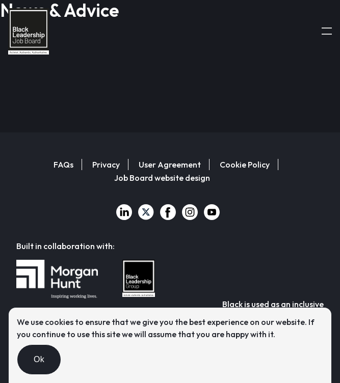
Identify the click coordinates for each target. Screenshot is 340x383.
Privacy (106, 164)
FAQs (63, 164)
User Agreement (170, 164)
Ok (39, 359)
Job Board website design (162, 178)
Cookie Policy (245, 164)
